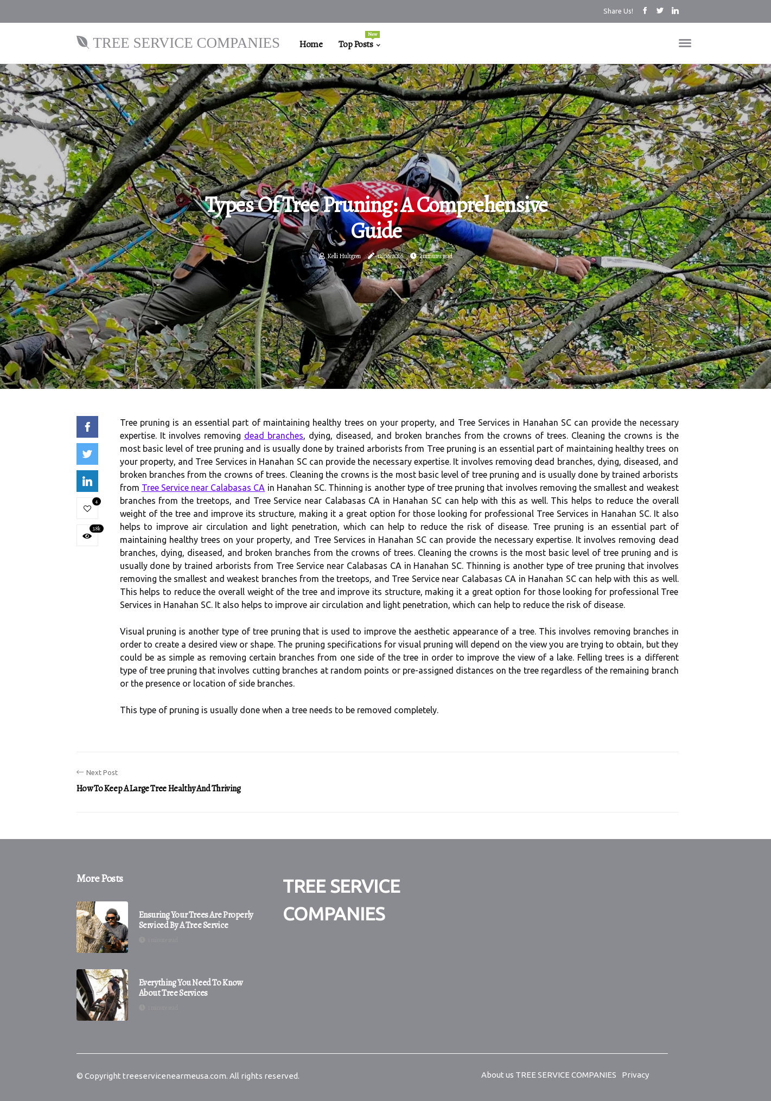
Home (310, 44)
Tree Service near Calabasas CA (203, 487)
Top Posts (359, 40)
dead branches (273, 435)
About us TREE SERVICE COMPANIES (548, 1074)
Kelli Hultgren (344, 256)
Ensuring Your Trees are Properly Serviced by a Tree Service (196, 920)
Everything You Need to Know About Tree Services (191, 988)
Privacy (635, 1074)
